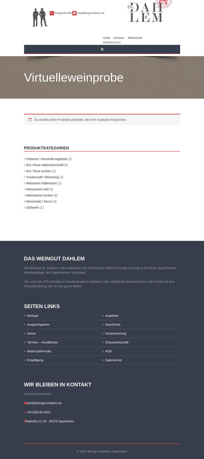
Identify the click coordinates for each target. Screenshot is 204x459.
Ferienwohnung (115, 333)
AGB (108, 351)
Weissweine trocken (39, 195)
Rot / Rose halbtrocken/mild (45, 165)
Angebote (111, 315)
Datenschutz (112, 42)
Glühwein (32, 207)
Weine (31, 333)
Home (106, 38)
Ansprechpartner (38, 324)
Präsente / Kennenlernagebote (46, 159)
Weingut (32, 315)
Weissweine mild (37, 189)
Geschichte (113, 324)
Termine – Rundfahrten (42, 342)
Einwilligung (35, 360)
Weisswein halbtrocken (41, 183)
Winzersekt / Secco (39, 201)
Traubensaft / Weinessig (42, 177)
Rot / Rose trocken (38, 171)
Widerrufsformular (39, 351)
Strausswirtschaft (117, 342)
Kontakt (119, 38)
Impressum (135, 38)
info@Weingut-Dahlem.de (90, 13)
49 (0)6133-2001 (63, 13)
